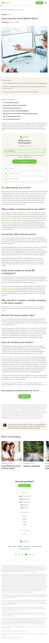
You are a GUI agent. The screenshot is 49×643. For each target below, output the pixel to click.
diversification (43, 364)
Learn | (6, 9)
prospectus (5, 368)
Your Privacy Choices (24, 549)
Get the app (40, 2)
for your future (24, 496)
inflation (37, 328)
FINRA (20, 570)
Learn (24, 534)
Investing (4, 14)
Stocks (12, 191)
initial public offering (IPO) (17, 218)
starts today (24, 499)
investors (24, 505)
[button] (33, 554)
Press (24, 524)
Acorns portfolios (25, 383)
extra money (24, 502)
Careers (24, 521)
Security (24, 519)
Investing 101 (19, 10)
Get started (24, 161)
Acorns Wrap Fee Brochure (7, 630)
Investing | (11, 9)
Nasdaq (14, 222)
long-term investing (11, 306)
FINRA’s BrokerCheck (22, 630)
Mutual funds (5, 357)
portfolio (30, 332)
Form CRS (15, 630)
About (24, 516)
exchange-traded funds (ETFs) (20, 357)
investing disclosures (32, 571)
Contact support (24, 485)
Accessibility (19, 637)
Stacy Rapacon (6, 22)
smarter (24, 507)
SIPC (23, 570)
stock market (7, 123)
